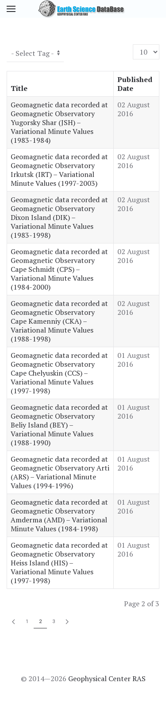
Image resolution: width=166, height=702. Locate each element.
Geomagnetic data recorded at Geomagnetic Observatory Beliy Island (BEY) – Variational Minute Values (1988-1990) (59, 424)
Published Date (134, 84)
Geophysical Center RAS (107, 678)
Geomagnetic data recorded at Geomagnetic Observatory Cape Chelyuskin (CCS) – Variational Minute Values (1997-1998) (59, 373)
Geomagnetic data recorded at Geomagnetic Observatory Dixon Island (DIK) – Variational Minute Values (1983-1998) (59, 217)
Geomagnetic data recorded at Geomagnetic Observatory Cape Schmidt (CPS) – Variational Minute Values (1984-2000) (59, 269)
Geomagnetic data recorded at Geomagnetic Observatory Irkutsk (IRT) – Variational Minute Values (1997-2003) (59, 170)
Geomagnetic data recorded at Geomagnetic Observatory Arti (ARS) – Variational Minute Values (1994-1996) (60, 472)
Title (19, 88)
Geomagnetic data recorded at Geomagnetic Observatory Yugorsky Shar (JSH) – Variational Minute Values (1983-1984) (59, 122)
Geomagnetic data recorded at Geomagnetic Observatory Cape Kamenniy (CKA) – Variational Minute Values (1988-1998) (59, 321)
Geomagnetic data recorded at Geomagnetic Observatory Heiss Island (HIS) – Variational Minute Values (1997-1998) (59, 562)
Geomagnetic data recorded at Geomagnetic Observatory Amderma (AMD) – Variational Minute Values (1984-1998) (59, 515)
